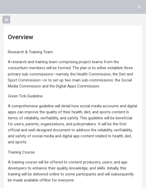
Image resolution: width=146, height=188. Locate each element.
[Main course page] (139, 7)
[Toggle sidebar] (6, 20)
